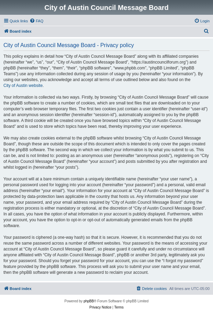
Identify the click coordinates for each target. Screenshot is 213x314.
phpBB (88, 301)
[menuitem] (36, 21)
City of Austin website (23, 85)
